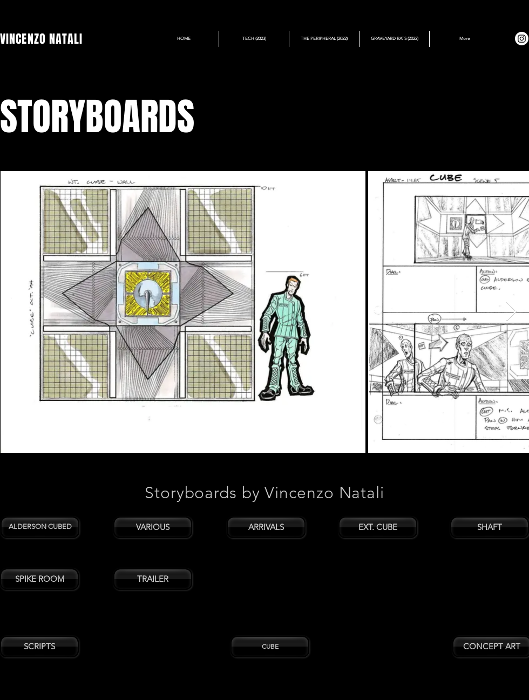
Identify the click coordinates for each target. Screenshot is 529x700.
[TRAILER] (152, 579)
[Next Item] (511, 311)
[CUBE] (269, 646)
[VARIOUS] (152, 527)
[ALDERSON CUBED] (40, 527)
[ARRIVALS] (266, 527)
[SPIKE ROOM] (39, 579)
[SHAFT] (489, 527)
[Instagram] (521, 38)
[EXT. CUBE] (377, 527)
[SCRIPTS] (39, 646)
